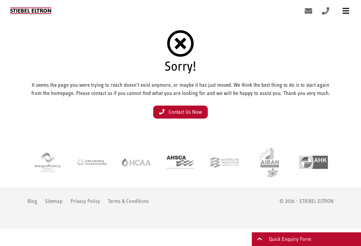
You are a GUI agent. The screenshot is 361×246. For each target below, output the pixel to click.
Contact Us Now (180, 112)
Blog (32, 201)
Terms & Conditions (128, 201)
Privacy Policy (85, 201)
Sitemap (53, 201)
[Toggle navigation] (346, 11)
